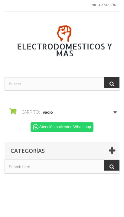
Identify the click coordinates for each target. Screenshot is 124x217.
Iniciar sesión (103, 5)
